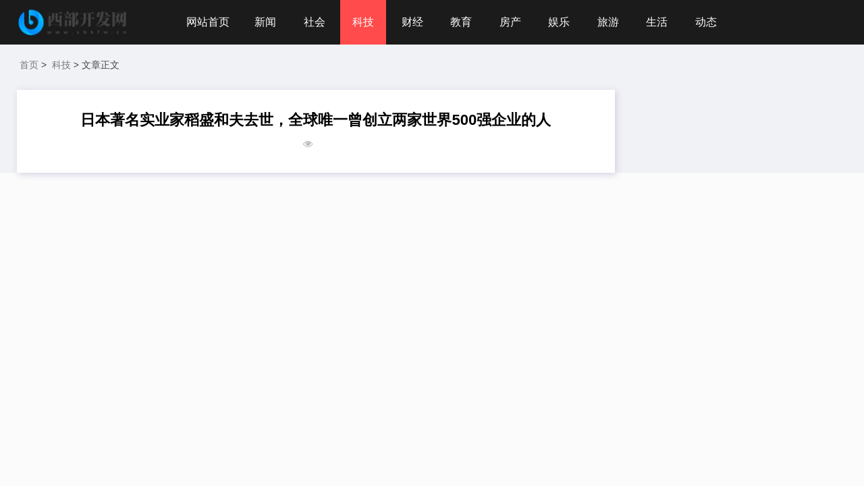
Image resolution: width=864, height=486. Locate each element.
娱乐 (559, 22)
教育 (461, 22)
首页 (29, 64)
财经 (412, 22)
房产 (510, 22)
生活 (657, 22)
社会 (314, 22)
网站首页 (208, 22)
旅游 (608, 22)
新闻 (265, 22)
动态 (706, 22)
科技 (363, 22)
